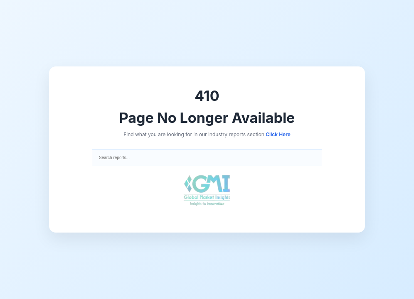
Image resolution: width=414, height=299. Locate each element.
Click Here (278, 134)
